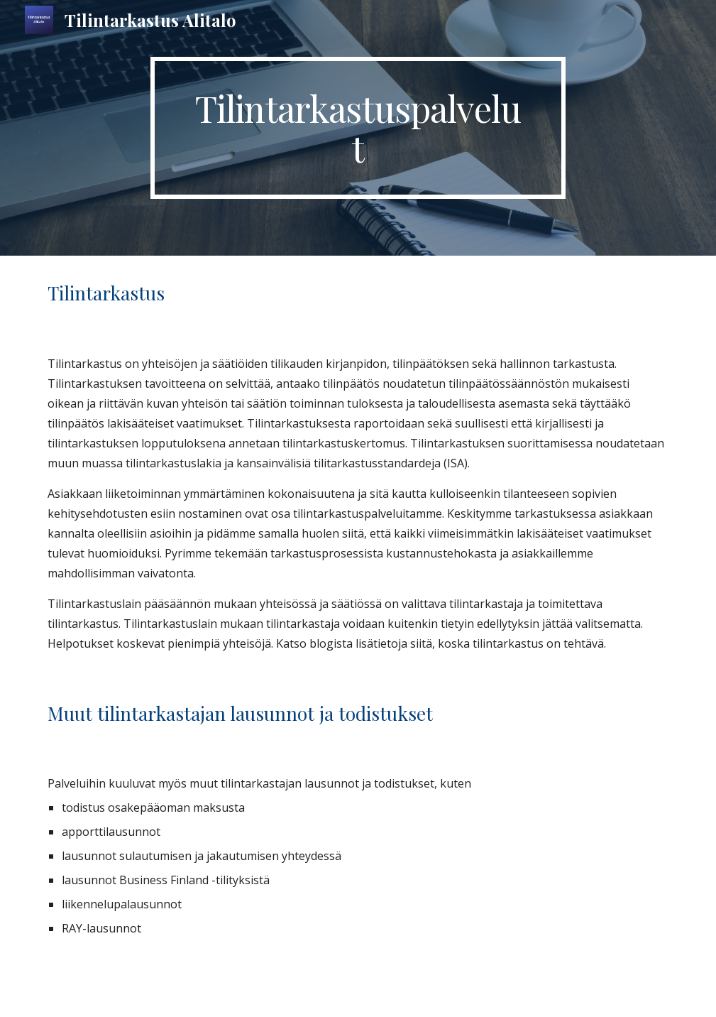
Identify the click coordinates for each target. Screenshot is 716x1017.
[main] (358, 128)
